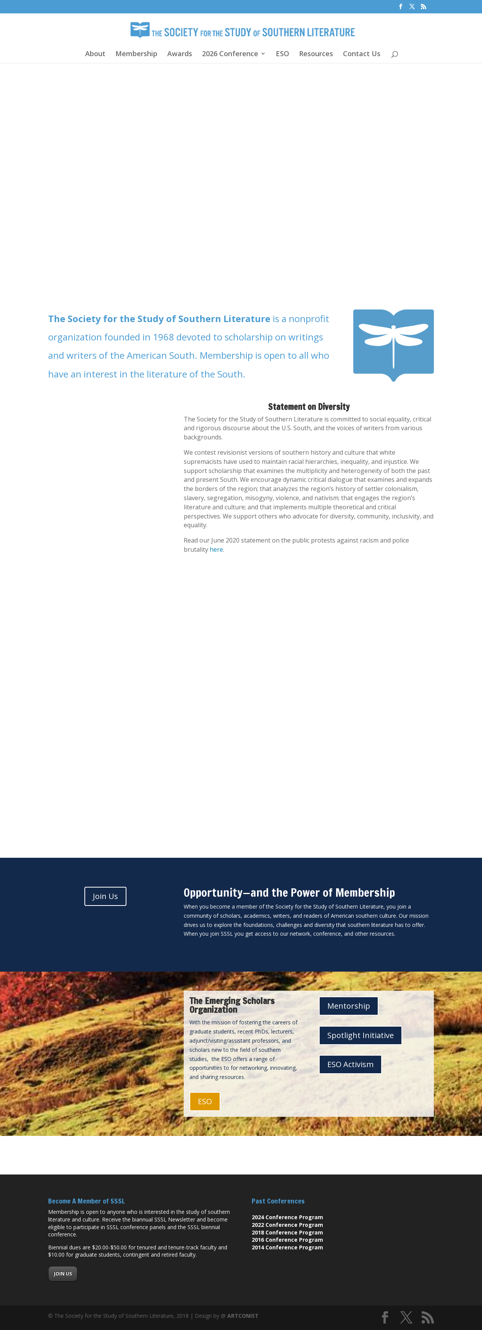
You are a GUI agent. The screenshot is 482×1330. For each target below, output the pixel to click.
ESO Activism (350, 1064)
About (95, 54)
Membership (136, 54)
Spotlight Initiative (360, 1035)
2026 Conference (230, 54)
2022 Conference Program (287, 1224)
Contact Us (361, 54)
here (216, 549)
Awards (179, 54)
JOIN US (63, 1273)
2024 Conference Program (287, 1217)
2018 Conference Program (287, 1232)
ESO (282, 54)
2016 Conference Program (287, 1239)
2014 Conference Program (287, 1247)
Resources (316, 54)
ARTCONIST (243, 1315)
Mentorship (348, 1006)
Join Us (105, 896)
